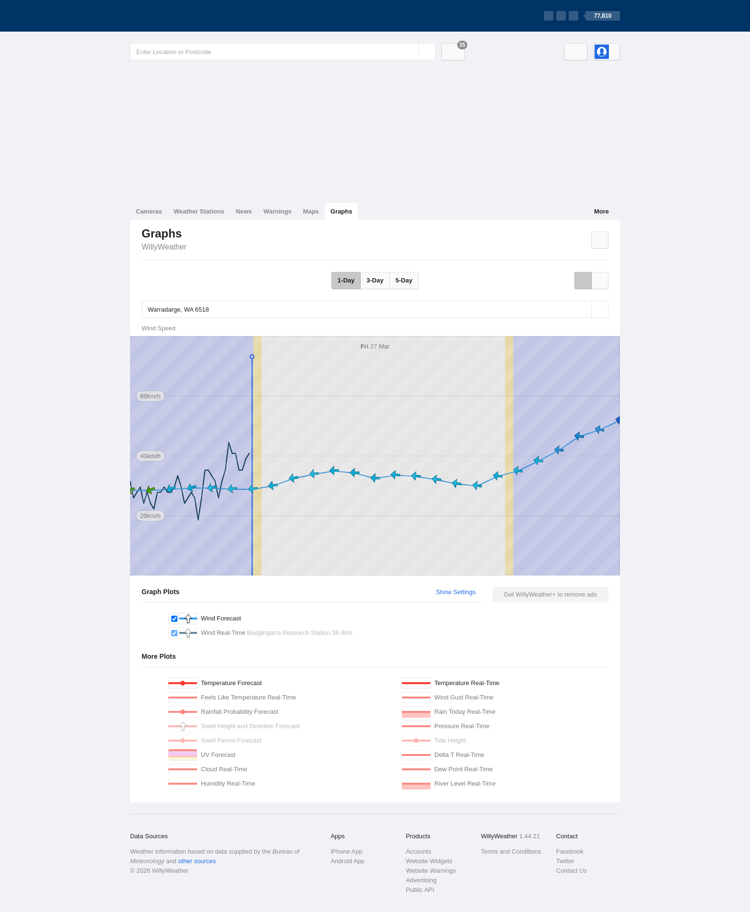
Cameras (149, 211)
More (601, 211)
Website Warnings (431, 870)
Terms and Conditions (511, 851)
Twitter (565, 861)
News (244, 211)
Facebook (570, 851)
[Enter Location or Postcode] (283, 51)
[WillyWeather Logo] (175, 16)
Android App (347, 861)
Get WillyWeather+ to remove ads (550, 594)
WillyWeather (164, 247)
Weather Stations (199, 211)
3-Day (374, 280)
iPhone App (347, 851)
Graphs (342, 211)
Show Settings (455, 592)
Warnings (278, 211)
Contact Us (571, 870)
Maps (311, 211)
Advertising (421, 880)
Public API (420, 889)
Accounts (418, 851)
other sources (197, 861)
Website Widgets (429, 861)
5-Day (404, 280)
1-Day (346, 280)
